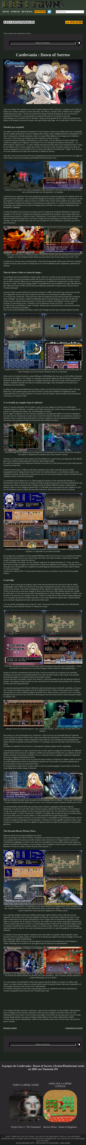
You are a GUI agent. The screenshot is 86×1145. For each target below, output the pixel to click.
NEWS (5, 11)
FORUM (15, 11)
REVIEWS (27, 11)
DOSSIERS (40, 11)
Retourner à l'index (10, 1028)
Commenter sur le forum (73, 1028)
